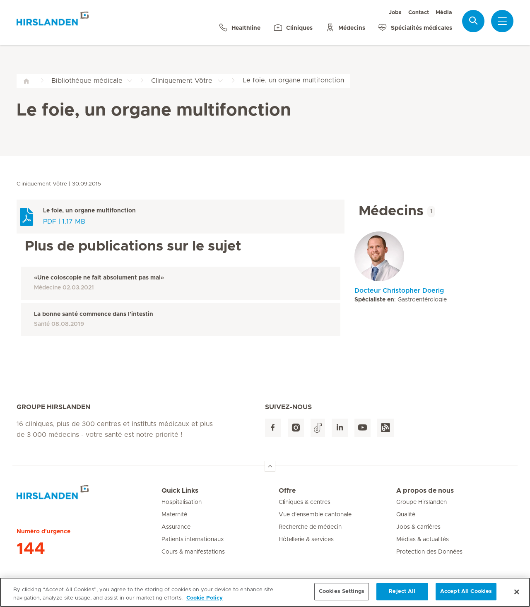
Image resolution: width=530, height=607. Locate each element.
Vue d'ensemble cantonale (315, 515)
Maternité (174, 515)
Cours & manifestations (193, 552)
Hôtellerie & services (306, 539)
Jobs (395, 12)
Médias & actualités (422, 539)
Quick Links (179, 490)
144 (31, 549)
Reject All (402, 595)
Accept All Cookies (466, 595)
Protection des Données (429, 552)
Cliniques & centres (304, 502)
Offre (287, 490)
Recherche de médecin (310, 527)
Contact (418, 12)
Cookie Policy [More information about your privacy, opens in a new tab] (204, 602)
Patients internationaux (192, 539)
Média (444, 12)
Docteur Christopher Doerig (399, 290)
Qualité (405, 515)
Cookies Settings (341, 595)
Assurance (175, 527)
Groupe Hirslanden (421, 502)
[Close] (517, 595)
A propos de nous (425, 490)
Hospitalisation (181, 502)
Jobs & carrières (418, 527)
